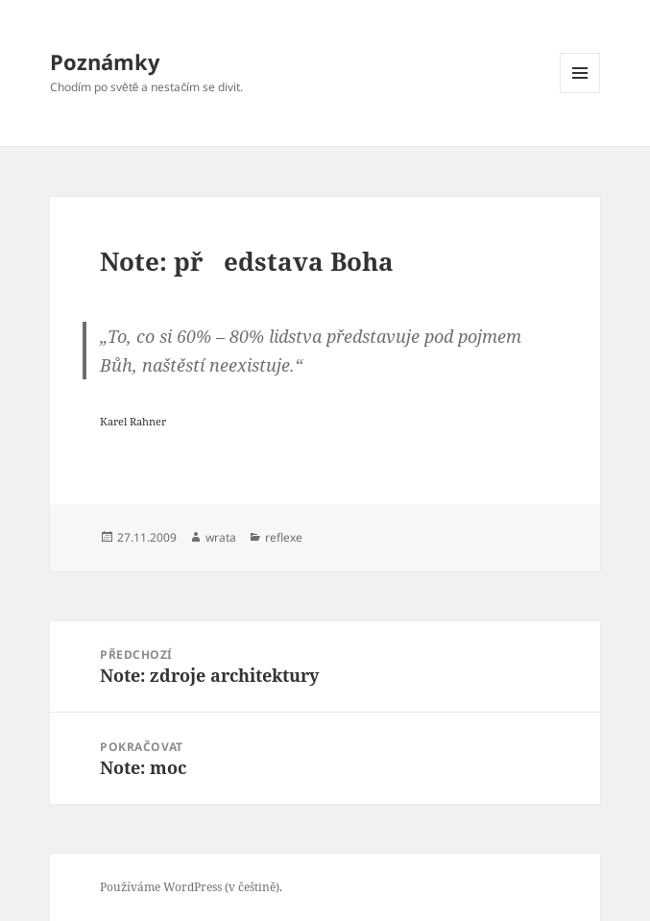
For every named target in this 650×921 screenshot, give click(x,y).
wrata (220, 537)
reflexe (283, 537)
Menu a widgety (580, 92)
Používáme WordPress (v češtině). (191, 887)
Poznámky (105, 61)
